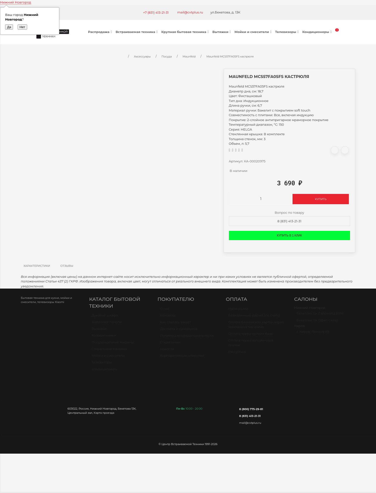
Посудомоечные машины (113, 344)
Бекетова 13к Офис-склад (317, 322)
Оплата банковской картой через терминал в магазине (256, 326)
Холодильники (104, 337)
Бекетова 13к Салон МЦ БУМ (320, 315)
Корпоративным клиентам (182, 358)
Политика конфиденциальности (186, 338)
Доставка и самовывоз (178, 331)
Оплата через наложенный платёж (250, 344)
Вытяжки (222, 32)
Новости (167, 351)
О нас (164, 311)
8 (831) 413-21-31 (289, 221)
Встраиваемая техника (137, 32)
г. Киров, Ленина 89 (313, 334)
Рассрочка (237, 354)
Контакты (167, 317)
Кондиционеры (317, 32)
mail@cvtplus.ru (190, 12)
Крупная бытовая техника (185, 32)
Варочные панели (107, 324)
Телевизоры (287, 32)
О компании (170, 344)
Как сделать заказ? (175, 324)
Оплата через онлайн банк (250, 336)
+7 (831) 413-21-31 (156, 12)
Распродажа (100, 32)
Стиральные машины (109, 351)
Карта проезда (104, 413)
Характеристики (37, 266)
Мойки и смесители (254, 32)
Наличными (238, 311)
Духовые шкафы (105, 317)
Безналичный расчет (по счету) (254, 317)
